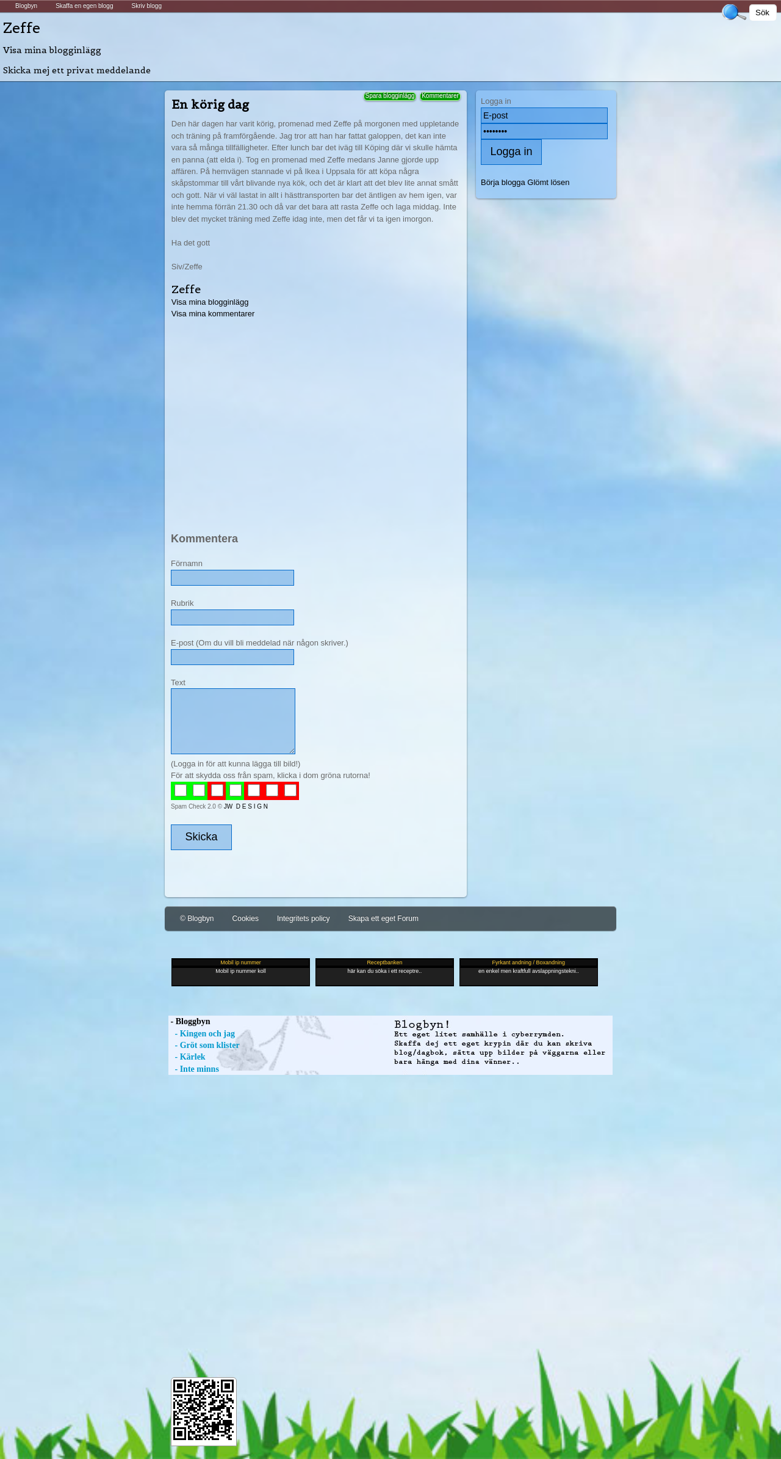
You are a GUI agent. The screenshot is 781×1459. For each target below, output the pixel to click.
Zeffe (21, 27)
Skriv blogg (146, 5)
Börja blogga (503, 182)
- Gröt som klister (204, 1045)
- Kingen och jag (201, 1033)
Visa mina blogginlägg (52, 50)
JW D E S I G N (246, 806)
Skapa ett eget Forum (383, 918)
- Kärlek (187, 1056)
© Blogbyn (197, 918)
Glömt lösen (548, 182)
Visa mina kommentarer (213, 313)
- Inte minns (193, 1069)
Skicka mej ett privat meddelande (77, 70)
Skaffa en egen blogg (84, 5)
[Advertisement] (314, 417)
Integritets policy (303, 918)
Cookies (245, 918)
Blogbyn (26, 5)
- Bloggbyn (189, 1021)
